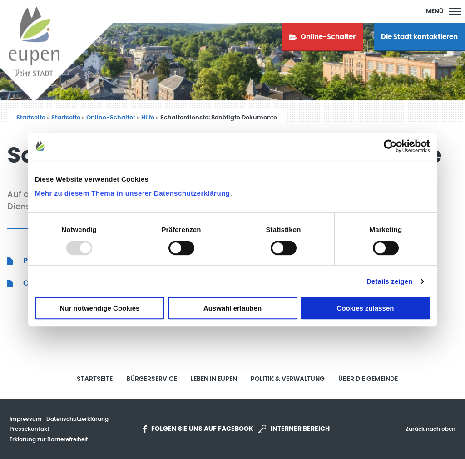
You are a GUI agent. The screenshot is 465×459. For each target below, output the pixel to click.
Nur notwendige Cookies (100, 308)
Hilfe (147, 118)
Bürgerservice (151, 379)
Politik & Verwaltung (288, 379)
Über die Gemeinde (368, 379)
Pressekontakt (29, 429)
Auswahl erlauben (232, 308)
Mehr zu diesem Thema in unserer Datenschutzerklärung (132, 193)
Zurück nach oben (430, 429)
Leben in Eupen (214, 379)
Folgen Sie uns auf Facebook (198, 429)
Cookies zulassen (365, 308)
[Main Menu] (443, 11)
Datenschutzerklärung (77, 419)
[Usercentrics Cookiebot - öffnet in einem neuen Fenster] (390, 146)
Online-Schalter (110, 118)
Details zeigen (389, 281)
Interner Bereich (294, 429)
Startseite (30, 118)
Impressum (26, 419)
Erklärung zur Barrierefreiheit (49, 439)
